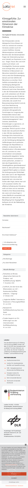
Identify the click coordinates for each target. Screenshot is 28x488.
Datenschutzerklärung (11, 464)
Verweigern (14, 478)
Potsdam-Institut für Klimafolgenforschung (13, 374)
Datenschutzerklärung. (10, 244)
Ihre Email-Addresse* (9, 235)
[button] (25, 444)
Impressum (20, 485)
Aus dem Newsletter (10, 263)
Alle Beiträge (7, 259)
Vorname (5, 220)
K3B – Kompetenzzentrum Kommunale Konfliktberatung (15, 369)
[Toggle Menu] (24, 6)
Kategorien (6, 254)
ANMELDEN (7, 248)
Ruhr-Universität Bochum (14, 378)
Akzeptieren (14, 474)
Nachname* (6, 227)
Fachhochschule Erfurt (13, 360)
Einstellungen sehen (14, 482)
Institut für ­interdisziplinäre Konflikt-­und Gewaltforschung (15, 364)
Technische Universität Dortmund (13, 382)
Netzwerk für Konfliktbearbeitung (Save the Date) (13, 310)
